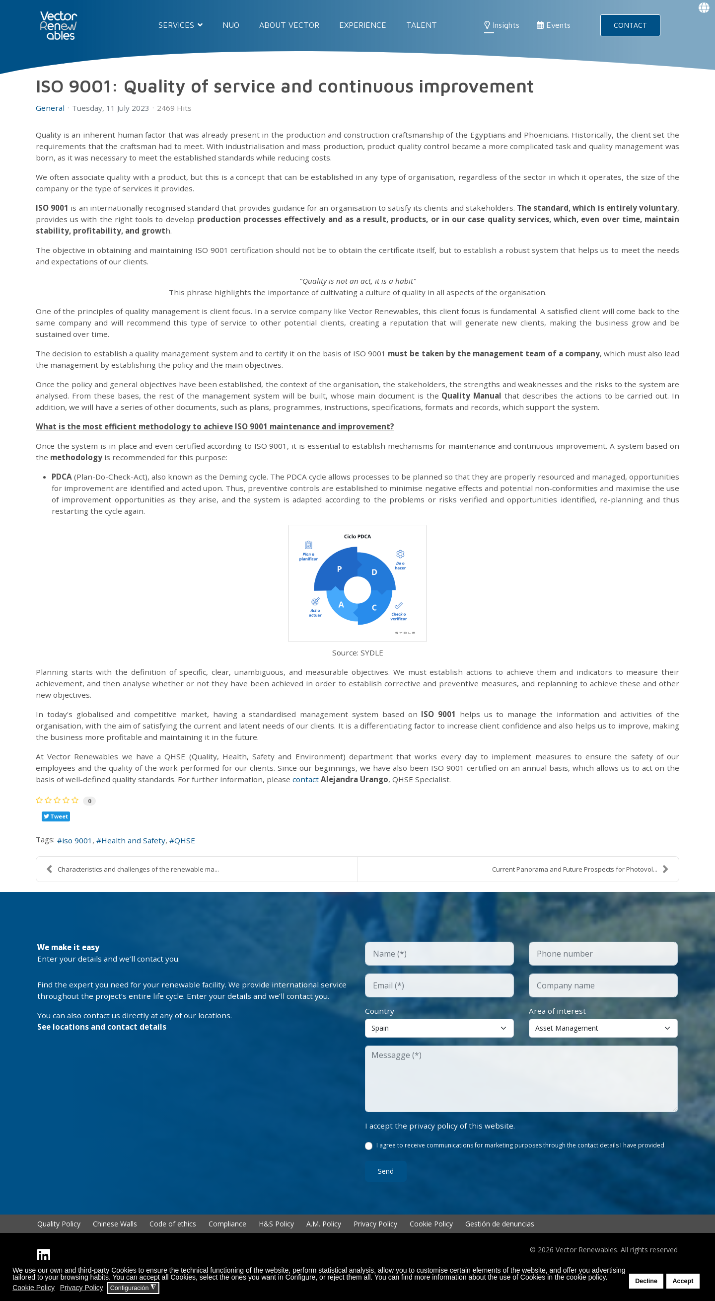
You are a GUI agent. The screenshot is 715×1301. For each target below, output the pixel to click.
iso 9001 (80, 861)
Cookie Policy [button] (33, 1288)
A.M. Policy (323, 1246)
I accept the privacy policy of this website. (441, 1147)
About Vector (289, 24)
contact (328, 798)
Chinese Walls (115, 1246)
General (50, 108)
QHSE (191, 861)
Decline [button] (646, 1281)
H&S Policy (276, 1246)
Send (386, 1194)
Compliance (227, 1246)
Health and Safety (138, 861)
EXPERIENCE (362, 24)
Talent (421, 24)
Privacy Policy (375, 1246)
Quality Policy (58, 1246)
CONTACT (630, 25)
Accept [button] (682, 1281)
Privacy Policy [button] (81, 1288)
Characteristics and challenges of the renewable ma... (132, 890)
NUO (230, 24)
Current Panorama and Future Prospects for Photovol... (580, 890)
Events (554, 24)
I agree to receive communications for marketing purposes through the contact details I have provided (521, 1168)
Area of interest (558, 1032)
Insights (501, 24)
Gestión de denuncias (499, 1246)
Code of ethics (172, 1246)
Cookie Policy (431, 1246)
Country (380, 1032)
